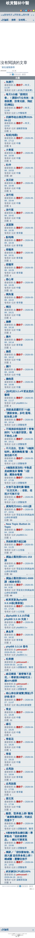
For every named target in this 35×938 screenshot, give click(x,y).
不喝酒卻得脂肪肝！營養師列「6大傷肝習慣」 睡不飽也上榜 (19, 432)
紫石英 (10, 798)
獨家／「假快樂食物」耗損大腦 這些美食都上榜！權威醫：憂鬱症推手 (19, 855)
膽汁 (8, 366)
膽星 (8, 351)
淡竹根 (10, 194)
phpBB (13, 933)
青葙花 (10, 739)
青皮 (8, 709)
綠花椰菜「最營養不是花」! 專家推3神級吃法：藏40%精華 (18, 677)
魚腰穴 (10, 81)
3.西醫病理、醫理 (24, 667)
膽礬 (8, 321)
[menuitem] (8, 15)
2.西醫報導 (21, 425)
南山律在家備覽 (23, 705)
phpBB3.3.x (21, 403)
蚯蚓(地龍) (12, 135)
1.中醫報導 (21, 113)
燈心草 (10, 279)
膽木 (8, 336)
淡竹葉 (10, 209)
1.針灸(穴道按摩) (24, 90)
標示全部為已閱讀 (10, 72)
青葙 (8, 753)
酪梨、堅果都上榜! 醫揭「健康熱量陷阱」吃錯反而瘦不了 (18, 817)
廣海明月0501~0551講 (18, 506)
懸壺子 (19, 85)
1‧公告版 (20, 550)
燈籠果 (10, 249)
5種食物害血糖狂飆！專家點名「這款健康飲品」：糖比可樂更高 (18, 836)
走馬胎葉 (11, 783)
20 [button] (22, 74)
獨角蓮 (10, 294)
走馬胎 (10, 768)
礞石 (8, 724)
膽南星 (10, 378)
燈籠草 (10, 264)
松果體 (10, 659)
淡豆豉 (10, 180)
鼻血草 (10, 631)
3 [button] (16, 74)
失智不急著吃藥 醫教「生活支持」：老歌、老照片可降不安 (18, 490)
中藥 (18, 143)
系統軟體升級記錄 (16, 541)
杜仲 (8, 164)
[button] (10, 74)
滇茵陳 (10, 224)
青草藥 (19, 233)
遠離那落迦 (21, 128)
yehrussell (21, 649)
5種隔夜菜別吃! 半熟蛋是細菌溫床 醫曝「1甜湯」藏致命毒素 (18, 471)
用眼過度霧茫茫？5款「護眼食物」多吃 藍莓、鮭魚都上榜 (18, 413)
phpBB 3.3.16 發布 (17, 646)
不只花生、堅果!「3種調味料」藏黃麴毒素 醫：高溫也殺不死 (19, 452)
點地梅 (10, 237)
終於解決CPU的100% (18, 871)
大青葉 (10, 149)
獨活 (8, 306)
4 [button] (25, 886)
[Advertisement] (17, 40)
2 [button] (14, 74)
